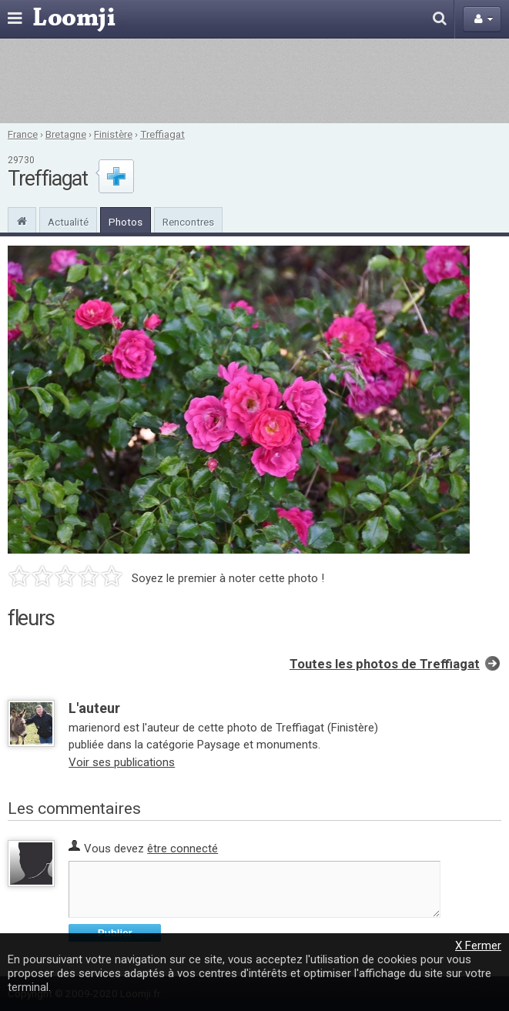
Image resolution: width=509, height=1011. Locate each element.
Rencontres (188, 222)
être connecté (182, 848)
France (23, 134)
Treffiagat (162, 134)
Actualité (68, 222)
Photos (125, 222)
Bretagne (65, 134)
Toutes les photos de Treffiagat (385, 664)
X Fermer (478, 945)
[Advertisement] (254, 80)
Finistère (113, 134)
